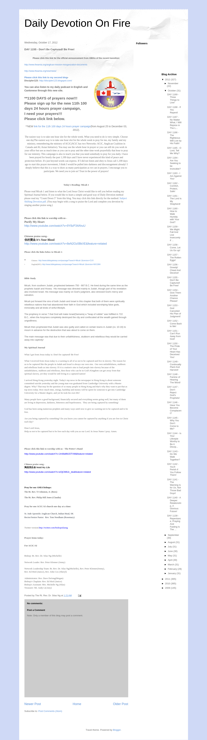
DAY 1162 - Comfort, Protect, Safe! (173, 187)
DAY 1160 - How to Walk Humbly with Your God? (173, 215)
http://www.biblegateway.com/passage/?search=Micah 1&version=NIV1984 (71, 264)
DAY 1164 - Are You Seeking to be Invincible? (174, 163)
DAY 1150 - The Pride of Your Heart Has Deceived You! (173, 350)
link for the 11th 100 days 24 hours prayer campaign (62, 126)
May (170, 555)
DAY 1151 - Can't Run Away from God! (174, 334)
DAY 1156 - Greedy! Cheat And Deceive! (174, 268)
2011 (168, 579)
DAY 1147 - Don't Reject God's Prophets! (173, 392)
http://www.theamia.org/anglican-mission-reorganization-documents (55, 64)
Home (77, 704)
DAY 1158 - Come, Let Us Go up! (173, 247)
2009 (168, 588)
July (170, 546)
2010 (168, 583)
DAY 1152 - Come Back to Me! (174, 323)
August (172, 542)
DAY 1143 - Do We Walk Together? (173, 455)
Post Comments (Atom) (50, 711)
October (172, 90)
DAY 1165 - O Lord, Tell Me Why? (174, 151)
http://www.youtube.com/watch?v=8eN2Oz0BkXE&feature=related (65, 243)
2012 (168, 79)
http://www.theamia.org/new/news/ (40, 71)
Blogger (117, 730)
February (173, 569)
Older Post (120, 704)
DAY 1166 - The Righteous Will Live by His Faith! (174, 138)
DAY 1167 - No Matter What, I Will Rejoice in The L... (174, 122)
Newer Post (32, 704)
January (172, 573)
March (171, 564)
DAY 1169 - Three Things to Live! (173, 98)
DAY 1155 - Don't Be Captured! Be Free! (173, 281)
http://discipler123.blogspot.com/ (55, 80)
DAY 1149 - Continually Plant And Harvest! (174, 365)
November (173, 83)
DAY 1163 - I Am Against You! (174, 176)
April (170, 560)
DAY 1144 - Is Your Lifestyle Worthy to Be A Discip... (174, 440)
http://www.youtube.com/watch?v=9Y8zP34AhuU (54, 225)
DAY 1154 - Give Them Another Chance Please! (174, 295)
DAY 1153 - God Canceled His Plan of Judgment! (174, 311)
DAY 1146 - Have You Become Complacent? (174, 408)
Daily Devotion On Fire (77, 23)
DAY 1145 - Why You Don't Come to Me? (173, 423)
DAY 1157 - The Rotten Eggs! (174, 257)
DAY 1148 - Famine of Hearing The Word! (173, 378)
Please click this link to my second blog (46, 77)
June (170, 551)
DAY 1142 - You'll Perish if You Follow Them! (174, 469)
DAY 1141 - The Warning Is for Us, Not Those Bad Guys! (174, 486)
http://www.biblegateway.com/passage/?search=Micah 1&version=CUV (66, 260)
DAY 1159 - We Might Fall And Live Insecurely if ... (173, 233)
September (173, 535)
